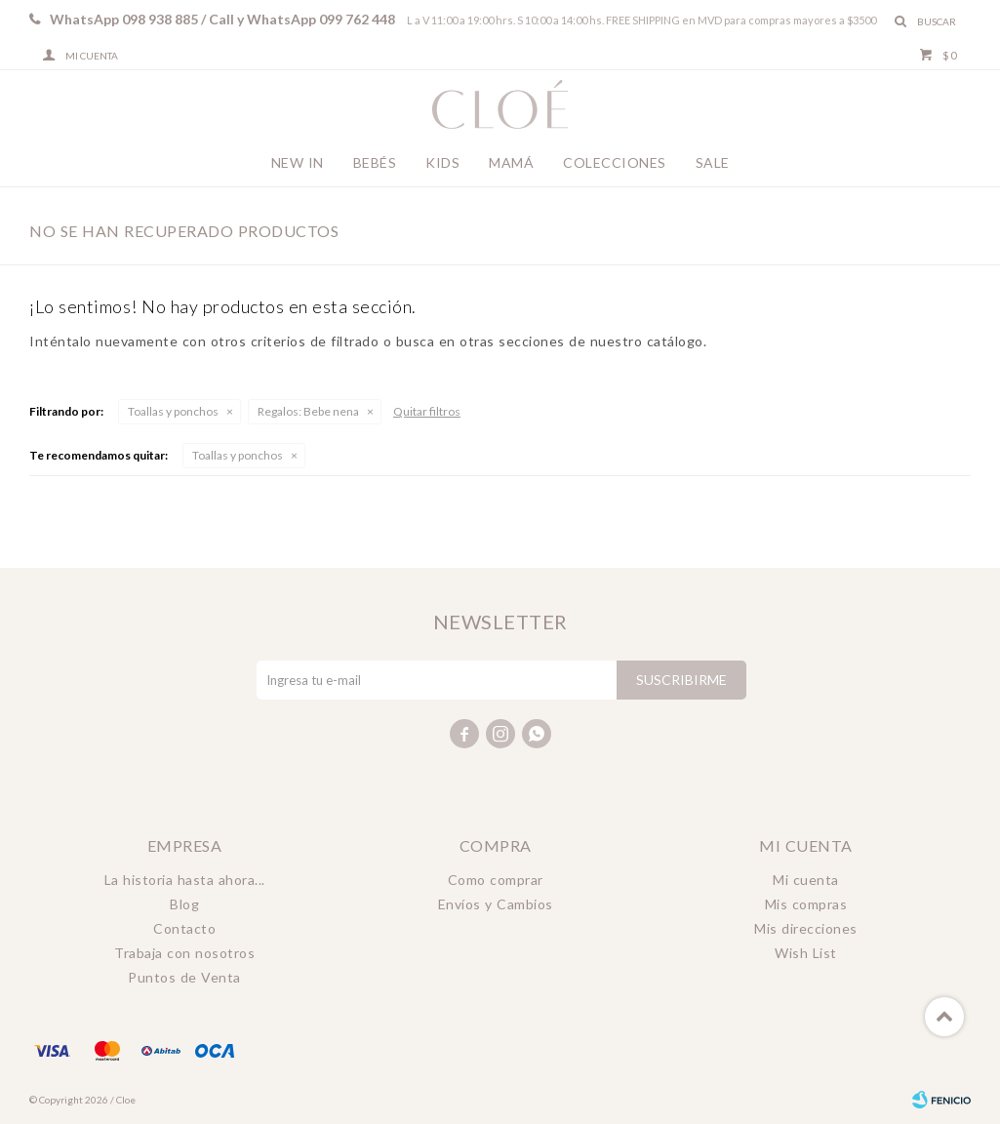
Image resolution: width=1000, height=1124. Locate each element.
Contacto (184, 928)
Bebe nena (308, 411)
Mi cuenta (806, 879)
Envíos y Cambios (495, 904)
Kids (442, 162)
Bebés (375, 162)
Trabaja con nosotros (184, 952)
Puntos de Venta (184, 977)
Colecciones (614, 162)
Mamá (511, 162)
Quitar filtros (426, 411)
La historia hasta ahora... (184, 879)
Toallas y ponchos (173, 411)
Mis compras (806, 904)
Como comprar (495, 879)
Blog (184, 904)
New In (297, 162)
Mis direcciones (806, 928)
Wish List (806, 952)
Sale (713, 162)
